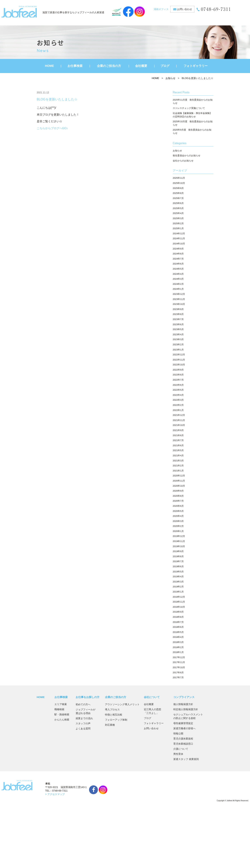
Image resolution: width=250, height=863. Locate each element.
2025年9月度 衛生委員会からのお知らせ (192, 131)
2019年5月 (178, 571)
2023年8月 (178, 314)
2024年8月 (178, 253)
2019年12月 (179, 536)
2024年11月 (179, 238)
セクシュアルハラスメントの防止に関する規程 (188, 716)
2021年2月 (178, 465)
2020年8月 (178, 496)
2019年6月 (178, 566)
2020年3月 (178, 521)
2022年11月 (179, 359)
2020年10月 (179, 486)
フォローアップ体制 (116, 719)
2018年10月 (179, 607)
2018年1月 (178, 652)
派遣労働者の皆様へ (184, 728)
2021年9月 (178, 430)
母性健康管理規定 (183, 723)
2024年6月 (178, 263)
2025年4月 (178, 213)
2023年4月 (178, 334)
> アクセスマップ (55, 794)
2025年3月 (178, 218)
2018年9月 (178, 612)
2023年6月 (178, 324)
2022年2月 (178, 405)
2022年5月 (178, 390)
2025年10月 (179, 183)
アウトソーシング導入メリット (122, 704)
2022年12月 (179, 354)
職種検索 (59, 709)
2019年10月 (179, 546)
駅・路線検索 (61, 714)
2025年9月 (178, 188)
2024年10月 (179, 243)
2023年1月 (178, 349)
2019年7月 (178, 561)
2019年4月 (178, 576)
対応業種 (110, 724)
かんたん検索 (61, 719)
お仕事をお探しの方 (87, 697)
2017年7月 (178, 677)
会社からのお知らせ (183, 160)
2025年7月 (178, 198)
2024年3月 (178, 279)
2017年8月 (178, 672)
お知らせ (170, 78)
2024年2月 (178, 284)
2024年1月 (178, 289)
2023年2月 (178, 344)
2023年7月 (178, 319)
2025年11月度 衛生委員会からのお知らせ (193, 101)
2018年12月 (179, 597)
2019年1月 (178, 591)
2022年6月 (178, 385)
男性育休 (178, 754)
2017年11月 (179, 662)
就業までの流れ (84, 718)
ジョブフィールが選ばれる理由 (85, 711)
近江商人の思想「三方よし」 (152, 711)
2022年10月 (179, 364)
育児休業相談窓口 (183, 743)
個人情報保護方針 (183, 704)
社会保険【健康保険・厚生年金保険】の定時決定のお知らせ (192, 115)
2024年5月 (178, 268)
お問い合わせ (184, 9)
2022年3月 (178, 400)
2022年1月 (178, 410)
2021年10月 (179, 425)
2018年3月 (178, 642)
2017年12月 (179, 657)
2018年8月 (178, 617)
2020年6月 (178, 506)
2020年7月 (178, 501)
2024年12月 (179, 233)
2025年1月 (178, 228)
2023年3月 (178, 339)
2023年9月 (178, 309)
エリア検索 (60, 704)
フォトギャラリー (196, 66)
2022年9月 (178, 369)
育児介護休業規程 (183, 738)
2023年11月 (179, 299)
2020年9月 (178, 490)
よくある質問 (83, 728)
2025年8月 (178, 193)
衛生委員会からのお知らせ (186, 155)
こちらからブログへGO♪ (52, 128)
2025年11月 (179, 178)
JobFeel (19, 11)
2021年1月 (178, 470)
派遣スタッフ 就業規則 (186, 759)
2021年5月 (178, 450)
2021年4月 (178, 455)
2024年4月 (178, 274)
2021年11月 (179, 420)
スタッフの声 (83, 723)
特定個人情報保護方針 (185, 709)
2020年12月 (179, 475)
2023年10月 (179, 304)
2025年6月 (178, 203)
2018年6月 (178, 627)
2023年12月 (179, 294)
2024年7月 (178, 258)
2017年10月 (179, 667)
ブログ (164, 66)
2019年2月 (178, 586)
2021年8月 (178, 435)
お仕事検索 (75, 66)
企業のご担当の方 (109, 66)
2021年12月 (179, 415)
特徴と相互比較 (113, 714)
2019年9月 (178, 551)
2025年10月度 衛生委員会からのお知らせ (193, 123)
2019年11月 (179, 541)
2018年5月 (178, 632)
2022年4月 (178, 395)
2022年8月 (178, 374)
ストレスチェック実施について (189, 108)
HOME (49, 66)
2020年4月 (178, 516)
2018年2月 (178, 647)
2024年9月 (178, 248)
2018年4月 (178, 637)
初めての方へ (83, 704)
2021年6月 (178, 445)
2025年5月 (178, 208)
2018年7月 (178, 622)
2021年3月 (178, 460)
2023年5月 (178, 329)
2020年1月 (178, 531)
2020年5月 (178, 511)
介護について (180, 748)
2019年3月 (178, 581)
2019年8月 (178, 556)
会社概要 (141, 66)
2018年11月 (179, 601)
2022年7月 (178, 379)
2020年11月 (179, 480)
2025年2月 (178, 223)
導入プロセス (112, 709)
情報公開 (178, 733)
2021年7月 (178, 440)
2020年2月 (178, 526)
